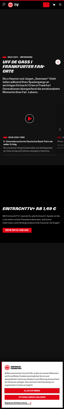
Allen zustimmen (32, 391)
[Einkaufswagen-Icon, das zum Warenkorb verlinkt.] (54, 5)
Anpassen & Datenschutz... (17, 403)
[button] (60, 4)
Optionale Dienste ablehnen (32, 397)
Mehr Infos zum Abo (17, 230)
